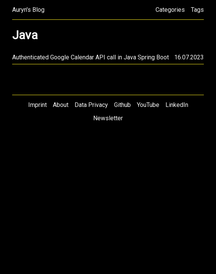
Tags (197, 9)
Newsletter (108, 118)
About (60, 104)
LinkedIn (176, 104)
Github (122, 104)
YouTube (148, 104)
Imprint (37, 104)
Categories (170, 9)
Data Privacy (91, 104)
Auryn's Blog (28, 9)
